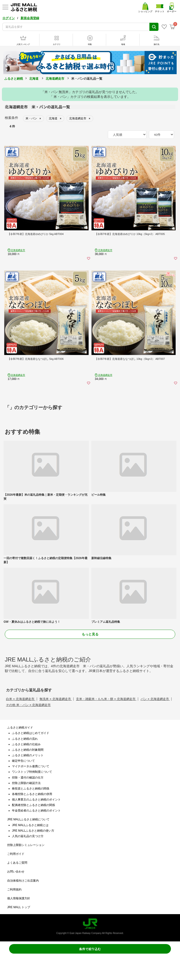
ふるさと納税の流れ (25, 738)
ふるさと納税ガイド (20, 727)
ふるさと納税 (13, 78)
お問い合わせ (15, 871)
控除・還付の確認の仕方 (28, 777)
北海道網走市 (55, 78)
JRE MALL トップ (18, 907)
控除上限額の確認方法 (26, 783)
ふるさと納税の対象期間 (28, 749)
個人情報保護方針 (18, 898)
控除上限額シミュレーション (25, 845)
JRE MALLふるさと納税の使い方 (33, 830)
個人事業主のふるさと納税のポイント (36, 799)
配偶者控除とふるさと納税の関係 (33, 805)
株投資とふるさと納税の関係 (30, 788)
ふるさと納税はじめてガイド (30, 733)
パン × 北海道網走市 (155, 699)
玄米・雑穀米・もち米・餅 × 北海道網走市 (106, 699)
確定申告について (23, 760)
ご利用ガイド (15, 854)
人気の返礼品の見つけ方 (28, 836)
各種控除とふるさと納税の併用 (32, 794)
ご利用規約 (14, 889)
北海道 (33, 78)
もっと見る (90, 634)
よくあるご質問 (17, 862)
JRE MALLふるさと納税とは (30, 825)
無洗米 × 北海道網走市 (55, 699)
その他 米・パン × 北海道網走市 (28, 705)
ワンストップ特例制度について (32, 771)
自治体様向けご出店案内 (23, 880)
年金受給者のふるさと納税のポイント (36, 810)
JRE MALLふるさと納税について (28, 819)
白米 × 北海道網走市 (20, 699)
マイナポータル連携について (30, 766)
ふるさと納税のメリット (28, 755)
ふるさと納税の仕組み (26, 744)
